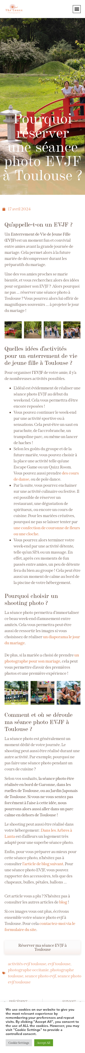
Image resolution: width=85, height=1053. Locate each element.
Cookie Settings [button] (18, 1042)
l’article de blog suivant (42, 863)
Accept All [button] (43, 1042)
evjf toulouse (59, 963)
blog (63, 902)
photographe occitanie (28, 969)
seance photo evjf (40, 976)
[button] (77, 9)
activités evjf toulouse (27, 963)
